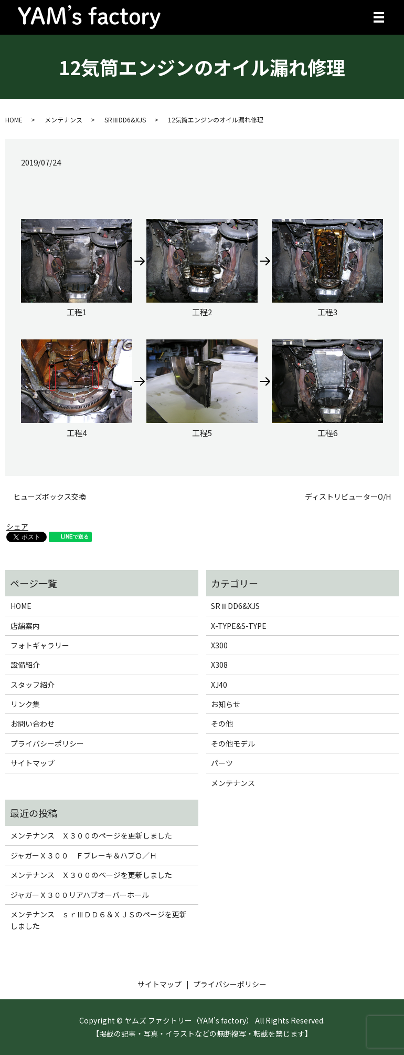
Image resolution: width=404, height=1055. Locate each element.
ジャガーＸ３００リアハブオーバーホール (79, 894)
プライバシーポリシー (47, 743)
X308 (219, 664)
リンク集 (25, 704)
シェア (17, 526)
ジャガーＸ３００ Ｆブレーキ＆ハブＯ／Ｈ (83, 855)
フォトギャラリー (39, 645)
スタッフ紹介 (32, 684)
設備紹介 (25, 664)
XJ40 (219, 684)
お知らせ (225, 704)
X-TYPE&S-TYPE (239, 625)
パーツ (222, 763)
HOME (14, 119)
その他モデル (233, 743)
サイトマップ (32, 763)
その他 (222, 723)
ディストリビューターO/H (348, 497)
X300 (219, 645)
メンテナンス (63, 119)
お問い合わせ (32, 723)
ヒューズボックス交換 (49, 497)
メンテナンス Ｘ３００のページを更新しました (91, 835)
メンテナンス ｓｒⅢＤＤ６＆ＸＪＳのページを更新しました (98, 920)
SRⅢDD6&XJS (125, 119)
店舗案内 (25, 625)
